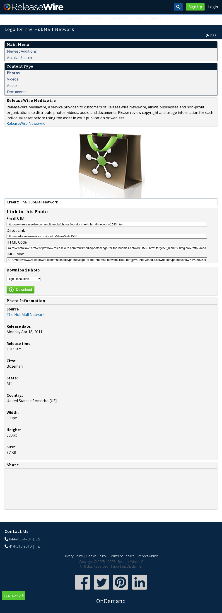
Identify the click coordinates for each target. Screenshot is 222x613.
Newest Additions (22, 51)
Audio (12, 85)
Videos (12, 79)
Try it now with (111, 599)
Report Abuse (148, 556)
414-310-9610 (20, 546)
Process (95, 18)
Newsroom (118, 18)
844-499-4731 (20, 539)
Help (139, 18)
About (156, 18)
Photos (13, 72)
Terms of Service (122, 556)
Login (213, 6)
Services (75, 18)
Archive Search (19, 57)
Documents (17, 91)
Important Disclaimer (126, 566)
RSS (213, 35)
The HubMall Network (26, 314)
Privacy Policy (73, 556)
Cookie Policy (96, 556)
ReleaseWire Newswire (26, 123)
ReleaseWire (33, 6)
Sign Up (195, 6)
